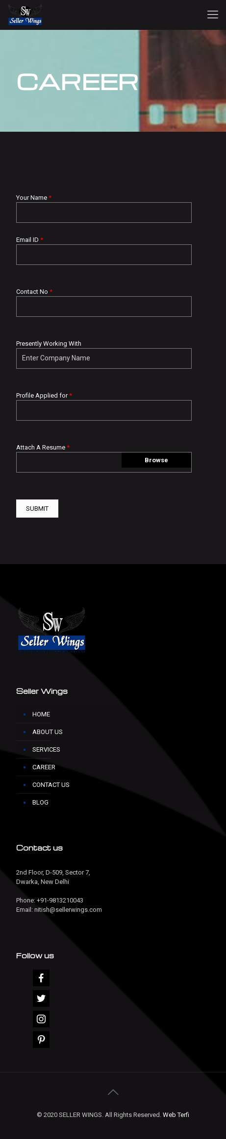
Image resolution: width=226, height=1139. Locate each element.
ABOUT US (47, 732)
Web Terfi (176, 1114)
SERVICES (46, 749)
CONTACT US (51, 784)
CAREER (43, 767)
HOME (41, 714)
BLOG (40, 802)
